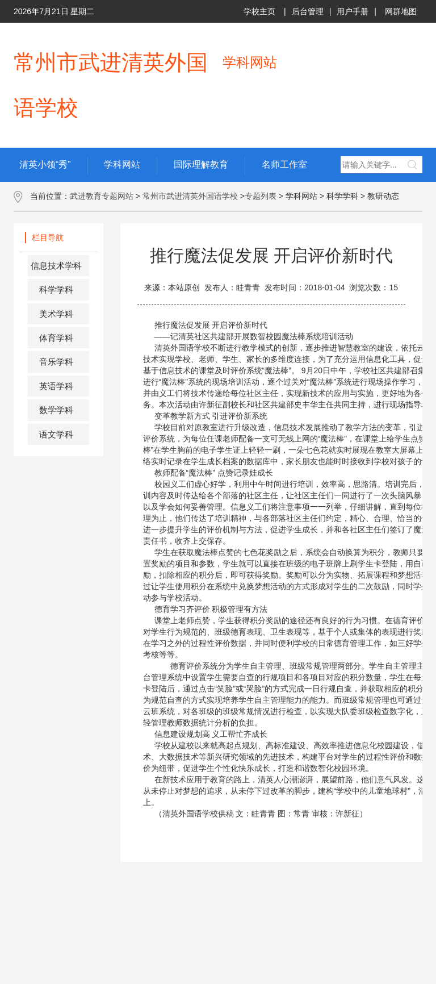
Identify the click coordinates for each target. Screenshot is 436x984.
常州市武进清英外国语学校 (190, 196)
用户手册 (352, 11)
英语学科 (56, 386)
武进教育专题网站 (101, 196)
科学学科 (56, 289)
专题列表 (260, 196)
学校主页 (259, 11)
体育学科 (56, 338)
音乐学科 (56, 361)
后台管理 (308, 11)
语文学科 (56, 434)
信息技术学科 (56, 265)
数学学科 (56, 410)
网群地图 (401, 11)
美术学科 (56, 314)
